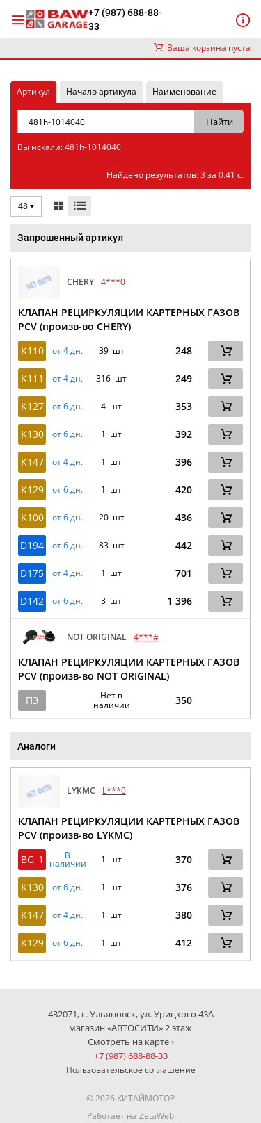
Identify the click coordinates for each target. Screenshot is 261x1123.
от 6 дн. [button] (67, 406)
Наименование (184, 91)
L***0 (114, 790)
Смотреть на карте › (131, 1041)
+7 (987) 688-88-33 (125, 19)
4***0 (113, 282)
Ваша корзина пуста (202, 48)
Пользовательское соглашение (131, 1070)
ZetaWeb (156, 1116)
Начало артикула (101, 91)
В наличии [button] (67, 859)
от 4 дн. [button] (67, 351)
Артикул (33, 91)
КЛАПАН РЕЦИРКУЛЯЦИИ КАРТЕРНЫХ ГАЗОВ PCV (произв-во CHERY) (128, 319)
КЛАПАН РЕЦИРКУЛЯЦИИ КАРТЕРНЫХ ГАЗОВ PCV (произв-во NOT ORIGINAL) (128, 668)
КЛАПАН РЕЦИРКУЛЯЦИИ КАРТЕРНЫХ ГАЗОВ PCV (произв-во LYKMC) (128, 828)
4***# (146, 637)
